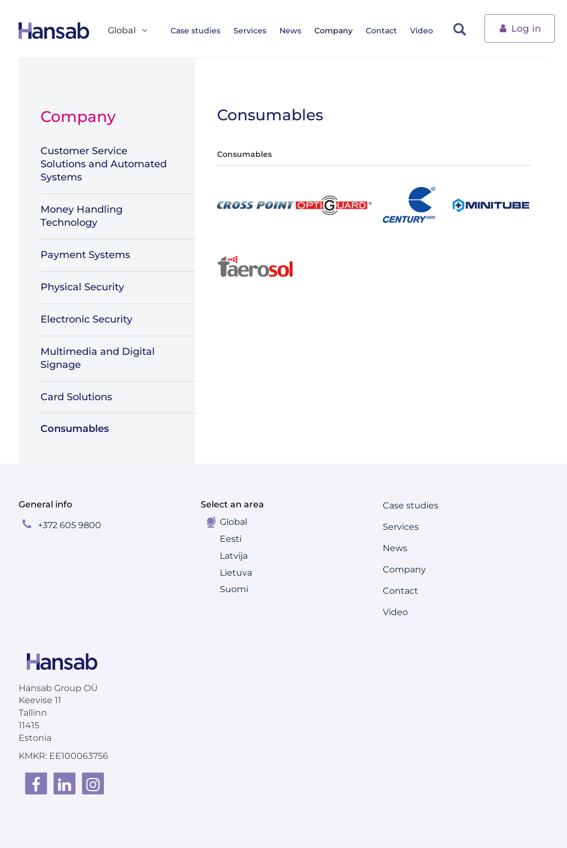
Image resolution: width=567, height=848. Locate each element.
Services (253, 31)
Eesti (231, 539)
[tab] (252, 205)
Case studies (199, 31)
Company (337, 31)
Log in (519, 27)
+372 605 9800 (69, 525)
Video (424, 31)
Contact (384, 31)
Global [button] (128, 31)
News (294, 31)
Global (233, 521)
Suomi (234, 589)
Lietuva (236, 573)
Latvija (234, 556)
